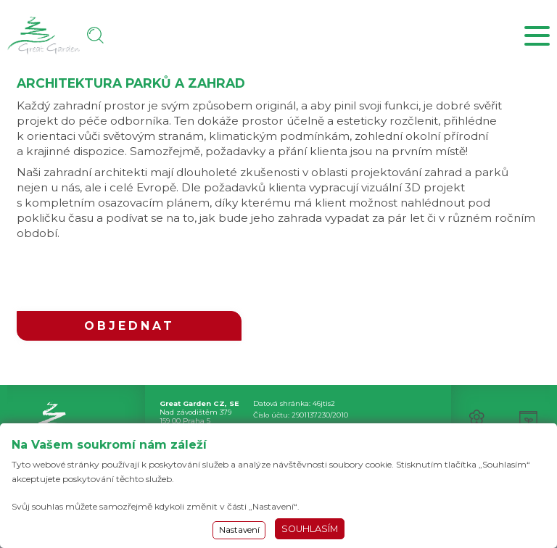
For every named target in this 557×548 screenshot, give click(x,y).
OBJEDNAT (129, 326)
